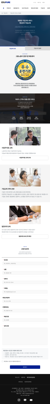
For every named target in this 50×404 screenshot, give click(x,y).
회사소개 (17, 377)
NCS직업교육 (25, 8)
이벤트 (43, 2)
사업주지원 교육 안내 (25, 158)
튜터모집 (21, 382)
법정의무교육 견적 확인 (25, 236)
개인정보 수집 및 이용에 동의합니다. (11, 361)
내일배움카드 (16, 8)
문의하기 (25, 367)
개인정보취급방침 (31, 377)
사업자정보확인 (27, 382)
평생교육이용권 (34, 8)
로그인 (35, 2)
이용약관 (23, 377)
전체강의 (9, 8)
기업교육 (43, 8)
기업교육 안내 (12, 48)
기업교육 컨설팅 (37, 48)
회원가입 (39, 2)
